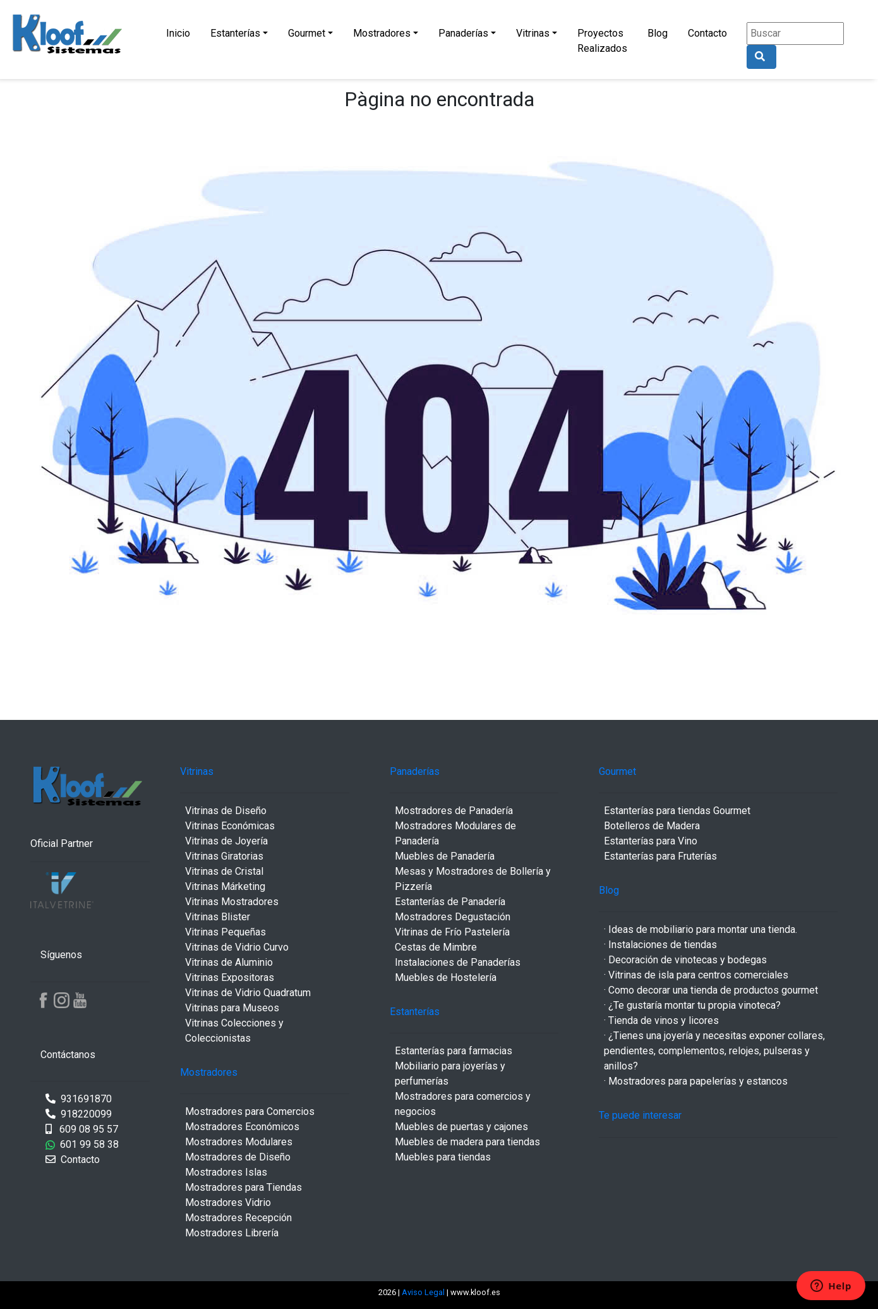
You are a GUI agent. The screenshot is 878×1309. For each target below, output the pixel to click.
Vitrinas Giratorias (224, 856)
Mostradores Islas (226, 1172)
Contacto (707, 33)
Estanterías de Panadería (450, 902)
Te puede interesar (640, 1115)
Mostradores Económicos (242, 1127)
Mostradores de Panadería (454, 811)
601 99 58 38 (82, 1144)
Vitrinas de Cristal (224, 871)
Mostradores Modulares (238, 1142)
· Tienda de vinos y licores (661, 1020)
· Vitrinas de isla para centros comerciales (696, 975)
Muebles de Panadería (445, 856)
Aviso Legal (424, 1292)
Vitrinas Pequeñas (225, 932)
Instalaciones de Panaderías (457, 962)
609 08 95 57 (81, 1129)
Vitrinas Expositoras (229, 977)
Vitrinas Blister (217, 917)
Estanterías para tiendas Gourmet (677, 811)
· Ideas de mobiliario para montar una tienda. (700, 929)
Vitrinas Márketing (225, 886)
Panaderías (463, 33)
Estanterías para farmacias (453, 1051)
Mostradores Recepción (238, 1218)
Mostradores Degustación (452, 917)
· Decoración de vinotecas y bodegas (685, 960)
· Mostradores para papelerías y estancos (696, 1081)
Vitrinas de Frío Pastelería (452, 932)
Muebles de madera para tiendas (467, 1142)
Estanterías (235, 33)
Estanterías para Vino (650, 841)
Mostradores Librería (232, 1233)
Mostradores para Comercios (250, 1111)
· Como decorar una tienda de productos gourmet (711, 990)
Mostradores (382, 33)
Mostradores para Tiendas (243, 1187)
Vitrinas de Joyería (226, 841)
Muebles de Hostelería (445, 977)
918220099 (78, 1114)
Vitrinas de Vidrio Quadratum (248, 993)
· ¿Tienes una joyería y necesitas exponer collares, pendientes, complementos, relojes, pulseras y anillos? (714, 1051)
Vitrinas (533, 33)
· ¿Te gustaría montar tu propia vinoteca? (692, 1005)
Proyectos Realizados (602, 40)
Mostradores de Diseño (238, 1157)
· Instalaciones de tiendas (660, 945)
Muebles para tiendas (443, 1157)
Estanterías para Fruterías (660, 856)
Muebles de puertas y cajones (461, 1127)
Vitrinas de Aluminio (229, 962)
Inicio (178, 33)
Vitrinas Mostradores (232, 902)
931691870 (78, 1099)
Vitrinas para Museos (232, 1008)
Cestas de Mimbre (436, 947)
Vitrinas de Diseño (226, 811)
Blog (657, 33)
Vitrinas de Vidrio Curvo (237, 947)
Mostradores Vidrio (228, 1202)
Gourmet (306, 33)
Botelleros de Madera (652, 826)
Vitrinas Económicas (230, 826)
